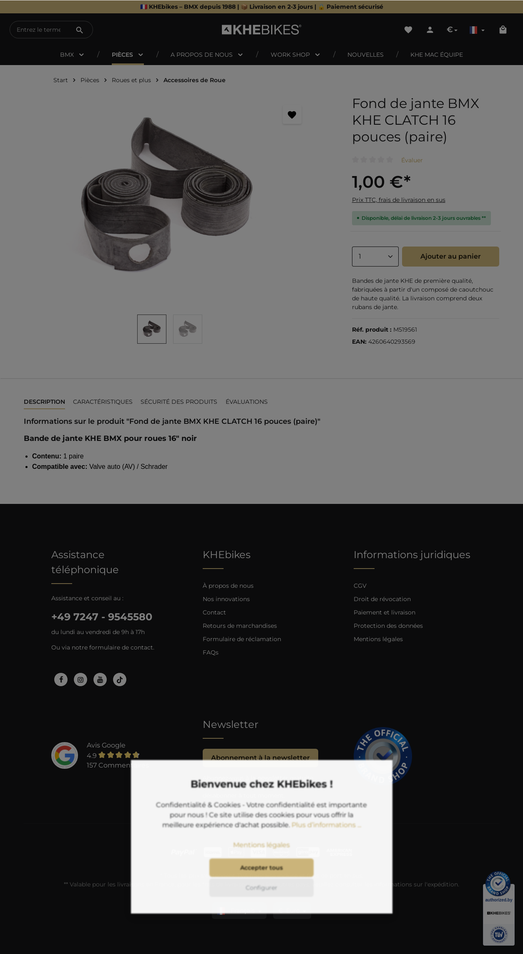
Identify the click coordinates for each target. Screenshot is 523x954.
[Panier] (503, 29)
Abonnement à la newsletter (260, 758)
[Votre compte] (430, 29)
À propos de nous (228, 585)
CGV (360, 585)
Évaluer (412, 160)
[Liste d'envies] (408, 29)
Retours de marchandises (240, 625)
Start (60, 80)
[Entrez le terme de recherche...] (38, 29)
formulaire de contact (121, 647)
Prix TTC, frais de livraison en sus (398, 200)
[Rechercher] (80, 29)
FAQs (211, 652)
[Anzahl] (375, 257)
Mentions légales (378, 639)
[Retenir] (292, 114)
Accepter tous (261, 887)
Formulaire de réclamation (242, 639)
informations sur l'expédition (416, 884)
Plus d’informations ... (326, 845)
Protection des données (388, 625)
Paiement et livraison (384, 612)
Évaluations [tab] (247, 401)
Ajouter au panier (450, 256)
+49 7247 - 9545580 (101, 617)
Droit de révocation (382, 599)
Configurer (261, 907)
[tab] (44, 402)
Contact (214, 612)
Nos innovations (226, 599)
